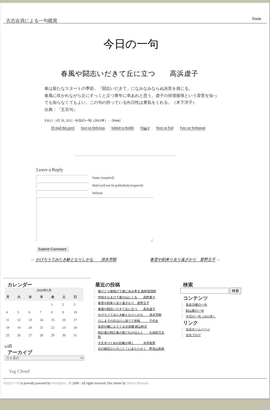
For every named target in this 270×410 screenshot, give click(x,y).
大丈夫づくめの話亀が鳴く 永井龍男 (126, 351)
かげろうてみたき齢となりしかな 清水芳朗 (76, 268)
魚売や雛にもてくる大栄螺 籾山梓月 (122, 334)
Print (116, 120)
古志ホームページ (198, 337)
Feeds (256, 19)
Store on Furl (164, 128)
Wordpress (59, 391)
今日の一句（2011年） (91, 120)
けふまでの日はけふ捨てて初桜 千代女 (128, 329)
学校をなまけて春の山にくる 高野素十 (126, 305)
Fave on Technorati (192, 128)
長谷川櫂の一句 (196, 312)
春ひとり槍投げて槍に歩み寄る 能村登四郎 (127, 299)
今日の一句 (131, 44)
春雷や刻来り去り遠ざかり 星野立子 (182, 268)
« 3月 (8, 354)
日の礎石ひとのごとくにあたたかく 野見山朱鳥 (131, 357)
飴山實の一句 (195, 318)
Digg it (145, 128)
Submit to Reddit (122, 128)
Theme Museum (137, 391)
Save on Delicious (93, 128)
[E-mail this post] (62, 128)
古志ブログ (193, 343)
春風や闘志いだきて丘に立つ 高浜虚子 (129, 73)
